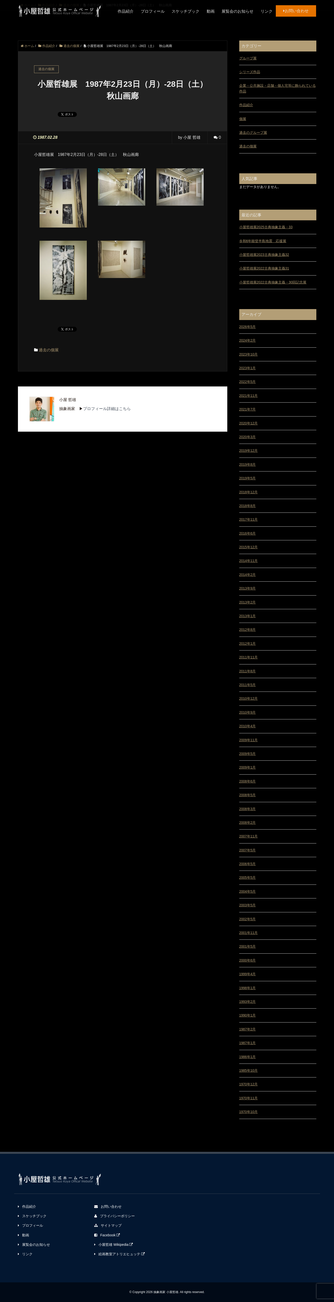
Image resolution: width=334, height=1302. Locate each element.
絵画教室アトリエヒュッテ (119, 1254)
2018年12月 (248, 492)
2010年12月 (248, 698)
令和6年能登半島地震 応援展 (262, 241)
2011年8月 (247, 671)
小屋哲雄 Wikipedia (113, 1245)
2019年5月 (247, 478)
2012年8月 (247, 630)
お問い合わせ (296, 11)
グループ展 (248, 58)
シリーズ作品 (249, 72)
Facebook (107, 1235)
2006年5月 (247, 864)
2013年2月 (247, 602)
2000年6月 (247, 960)
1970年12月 (248, 1084)
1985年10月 (248, 1070)
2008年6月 (247, 781)
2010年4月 (247, 726)
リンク (267, 11)
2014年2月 (247, 575)
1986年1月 (247, 1057)
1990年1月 (247, 1015)
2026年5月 (247, 327)
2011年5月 (247, 685)
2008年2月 (247, 823)
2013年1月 (247, 616)
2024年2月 (247, 340)
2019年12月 (248, 451)
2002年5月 (247, 919)
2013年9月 (247, 588)
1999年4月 (247, 974)
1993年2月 (247, 1002)
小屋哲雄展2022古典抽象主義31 (264, 268)
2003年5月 (247, 905)
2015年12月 (248, 547)
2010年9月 (247, 712)
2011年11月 (248, 657)
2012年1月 (247, 644)
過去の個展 (49, 350)
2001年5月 (247, 946)
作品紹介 (126, 11)
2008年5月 (247, 795)
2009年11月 (248, 740)
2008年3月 (247, 809)
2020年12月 (248, 423)
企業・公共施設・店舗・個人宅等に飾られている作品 (277, 88)
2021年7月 (247, 409)
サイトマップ (108, 1225)
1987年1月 (247, 1043)
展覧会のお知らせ (237, 11)
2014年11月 (248, 561)
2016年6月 (247, 533)
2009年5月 (247, 754)
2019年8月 (247, 464)
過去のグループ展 (253, 133)
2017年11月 (248, 519)
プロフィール (153, 11)
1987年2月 (247, 1029)
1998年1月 (247, 988)
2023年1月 (247, 368)
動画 (211, 11)
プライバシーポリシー (114, 1216)
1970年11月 (248, 1098)
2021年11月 (248, 396)
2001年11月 (248, 933)
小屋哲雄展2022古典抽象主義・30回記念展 (273, 282)
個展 (242, 119)
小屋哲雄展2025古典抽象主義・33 (266, 227)
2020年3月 (247, 437)
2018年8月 (247, 506)
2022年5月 (247, 382)
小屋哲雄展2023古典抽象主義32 (264, 255)
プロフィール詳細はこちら (107, 409)
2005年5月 (247, 878)
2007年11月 (248, 836)
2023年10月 (248, 354)
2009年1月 (247, 767)
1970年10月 (248, 1112)
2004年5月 (247, 891)
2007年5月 (247, 850)
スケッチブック (185, 11)
